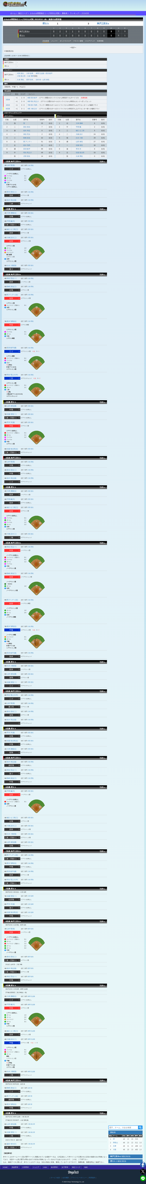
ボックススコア (65, 41)
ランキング (74, 13)
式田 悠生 (20, 73)
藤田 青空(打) (11, 1144)
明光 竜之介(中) (12, 375)
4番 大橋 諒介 (32, 109)
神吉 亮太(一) (11, 278)
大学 (25, 1167)
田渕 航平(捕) (11, 348)
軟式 (54, 1167)
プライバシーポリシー (79, 1178)
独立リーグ (22, 13)
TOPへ (102, 161)
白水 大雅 (79, 138)
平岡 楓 (78, 127)
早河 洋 (78, 149)
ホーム (13, 13)
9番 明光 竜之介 (33, 101)
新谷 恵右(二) (11, 192)
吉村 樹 (38, 80)
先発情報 (100, 41)
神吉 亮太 (26, 134)
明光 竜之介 (27, 152)
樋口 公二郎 (80, 130)
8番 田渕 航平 (32, 98)
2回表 (8, 99)
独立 (76, 1167)
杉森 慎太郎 (80, 152)
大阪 (114, 1149)
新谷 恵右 (26, 127)
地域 (85, 1167)
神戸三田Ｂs (103, 23)
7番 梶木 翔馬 (32, 105)
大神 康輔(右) (11, 213)
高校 (15, 1167)
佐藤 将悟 (79, 145)
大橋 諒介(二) (11, 237)
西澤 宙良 (29, 80)
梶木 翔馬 (26, 145)
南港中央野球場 (55, 19)
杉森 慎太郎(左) (12, 449)
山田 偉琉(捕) (11, 406)
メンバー (54, 41)
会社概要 (65, 1178)
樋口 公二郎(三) (12, 229)
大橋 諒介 (79, 134)
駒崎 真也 (26, 138)
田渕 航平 (49, 73)
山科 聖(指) (11, 165)
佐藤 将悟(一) (11, 414)
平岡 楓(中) (11, 221)
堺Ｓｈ (46, 23)
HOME (5, 1167)
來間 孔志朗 (40, 73)
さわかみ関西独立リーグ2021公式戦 (45, 13)
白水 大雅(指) (11, 265)
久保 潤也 (20, 80)
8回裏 (8, 109)
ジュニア (36, 1167)
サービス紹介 (55, 1178)
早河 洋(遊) (11, 422)
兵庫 (114, 1146)
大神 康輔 (79, 123)
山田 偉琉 (45, 80)
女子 (65, 1167)
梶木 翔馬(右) (11, 321)
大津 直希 (29, 73)
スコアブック (90, 41)
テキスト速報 (78, 41)
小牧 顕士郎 (21, 76)
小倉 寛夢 (30, 76)
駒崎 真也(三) (11, 286)
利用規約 (92, 1178)
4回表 (8, 105)
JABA (45, 1167)
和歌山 (115, 1143)
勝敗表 (64, 13)
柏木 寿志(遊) (11, 200)
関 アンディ (27, 142)
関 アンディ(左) (12, 295)
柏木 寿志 (26, 130)
